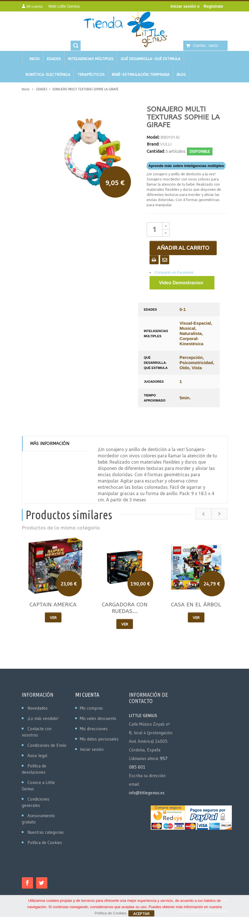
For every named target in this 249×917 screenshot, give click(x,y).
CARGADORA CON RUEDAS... (125, 608)
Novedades (37, 708)
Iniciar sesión (183, 6)
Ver (53, 618)
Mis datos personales (99, 739)
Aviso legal (37, 755)
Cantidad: (156, 151)
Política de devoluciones (34, 769)
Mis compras (91, 708)
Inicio (25, 89)
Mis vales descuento (98, 718)
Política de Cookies (44, 842)
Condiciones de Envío (46, 745)
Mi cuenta (87, 694)
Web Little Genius (64, 6)
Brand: (153, 144)
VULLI (166, 144)
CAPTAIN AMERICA (53, 605)
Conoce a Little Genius (38, 785)
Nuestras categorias (45, 832)
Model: (153, 137)
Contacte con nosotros (36, 732)
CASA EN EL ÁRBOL (196, 605)
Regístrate (213, 6)
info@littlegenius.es (147, 792)
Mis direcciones (94, 728)
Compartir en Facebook (174, 272)
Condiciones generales (35, 802)
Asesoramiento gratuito (38, 819)
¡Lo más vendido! (42, 718)
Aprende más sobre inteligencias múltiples (186, 166)
